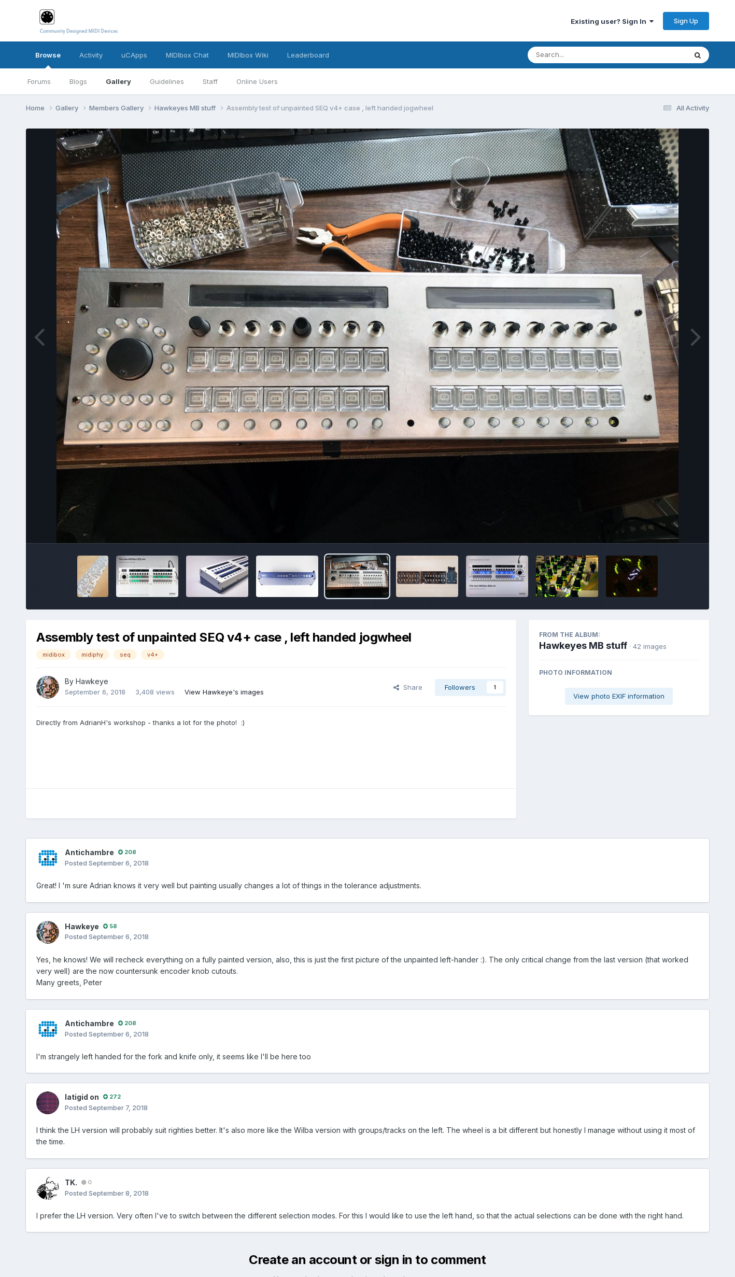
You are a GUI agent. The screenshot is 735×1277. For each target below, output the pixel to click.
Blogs (78, 81)
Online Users (257, 81)
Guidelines (167, 81)
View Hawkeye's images (224, 692)
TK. (71, 1182)
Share (407, 687)
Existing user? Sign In (612, 21)
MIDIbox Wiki (248, 55)
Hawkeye (92, 681)
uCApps (134, 55)
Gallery (118, 81)
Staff (210, 81)
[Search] (579, 55)
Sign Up (686, 21)
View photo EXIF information (619, 696)
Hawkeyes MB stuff (583, 645)
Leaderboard (308, 55)
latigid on (82, 1096)
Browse (48, 59)
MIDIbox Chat (187, 55)
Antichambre (89, 852)
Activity (91, 55)
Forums (39, 81)
